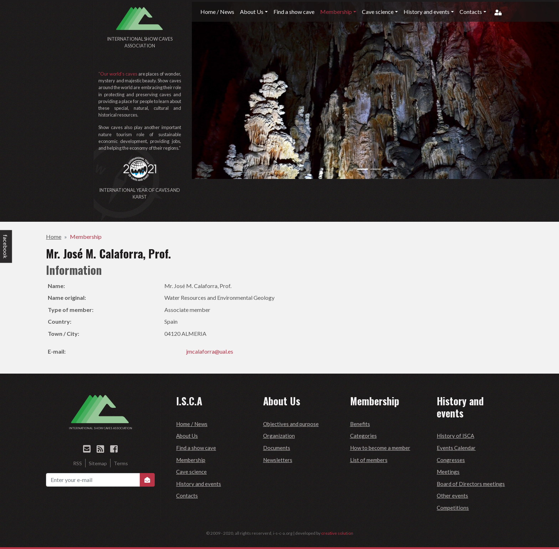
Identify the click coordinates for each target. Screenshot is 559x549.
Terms (121, 463)
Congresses (451, 460)
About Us (187, 435)
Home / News (191, 424)
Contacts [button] (471, 11)
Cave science (191, 471)
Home (53, 236)
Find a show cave (196, 448)
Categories (363, 435)
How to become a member (380, 448)
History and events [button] (427, 11)
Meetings (448, 471)
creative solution (337, 533)
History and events (198, 484)
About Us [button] (251, 11)
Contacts (187, 495)
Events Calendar (456, 448)
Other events (452, 495)
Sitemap (98, 463)
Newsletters (277, 460)
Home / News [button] (217, 11)
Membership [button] (336, 11)
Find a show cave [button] (293, 11)
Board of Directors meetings (471, 484)
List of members (369, 460)
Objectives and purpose (291, 424)
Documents (276, 448)
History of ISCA (455, 435)
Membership (86, 236)
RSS (77, 463)
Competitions (453, 507)
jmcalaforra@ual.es (209, 351)
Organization (279, 435)
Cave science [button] (378, 11)
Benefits (360, 424)
